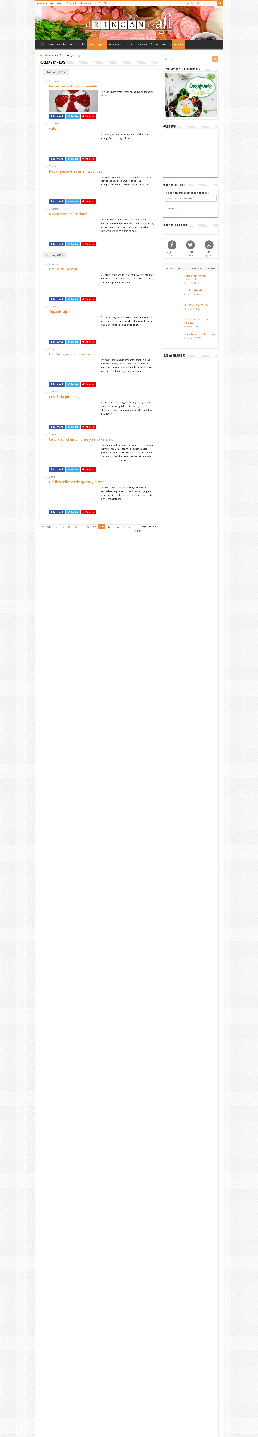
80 (69, 526)
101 (109, 526)
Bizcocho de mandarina (196, 305)
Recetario (179, 44)
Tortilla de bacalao (194, 290)
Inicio (42, 44)
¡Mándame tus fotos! (89, 3)
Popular (181, 268)
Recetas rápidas (97, 44)
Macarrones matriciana (68, 214)
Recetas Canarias (57, 44)
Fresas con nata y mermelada (73, 86)
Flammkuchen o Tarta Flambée (200, 334)
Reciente (170, 268)
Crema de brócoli (63, 269)
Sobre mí (71, 3)
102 (117, 526)
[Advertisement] (191, 153)
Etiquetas (210, 268)
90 (76, 526)
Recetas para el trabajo (121, 44)
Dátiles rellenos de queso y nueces (77, 482)
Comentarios (196, 268)
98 (88, 526)
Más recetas (162, 44)
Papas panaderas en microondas (75, 171)
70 (62, 526)
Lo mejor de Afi (144, 44)
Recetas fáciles (77, 44)
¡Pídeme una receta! (113, 3)
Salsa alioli (58, 129)
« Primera (46, 526)
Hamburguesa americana (70, 354)
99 (94, 526)
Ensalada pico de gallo (67, 397)
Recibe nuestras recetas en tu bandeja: (187, 192)
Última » (138, 530)
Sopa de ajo (58, 311)
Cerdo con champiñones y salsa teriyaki (81, 439)
